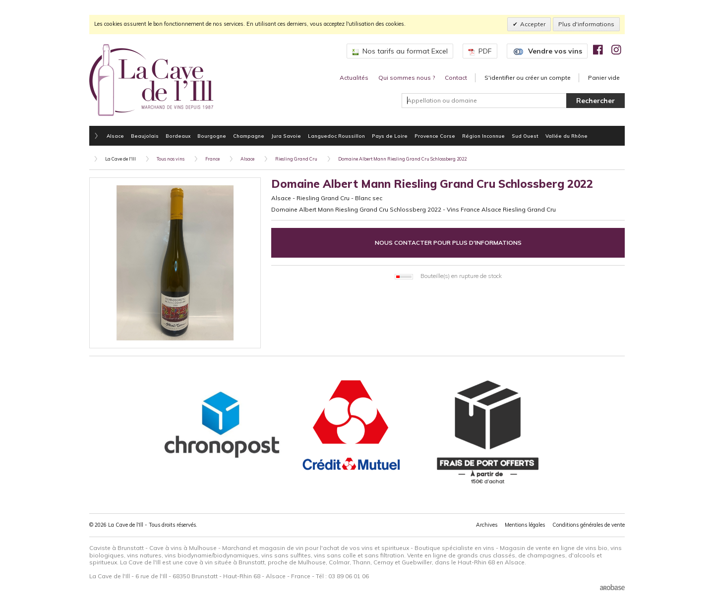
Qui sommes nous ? (406, 77)
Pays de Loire (390, 136)
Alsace (115, 136)
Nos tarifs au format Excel (400, 51)
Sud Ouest (525, 136)
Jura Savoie (286, 136)
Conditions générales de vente (588, 524)
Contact (456, 77)
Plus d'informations (586, 24)
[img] (598, 49)
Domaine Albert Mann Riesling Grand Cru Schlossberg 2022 (402, 159)
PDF (480, 51)
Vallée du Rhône (566, 136)
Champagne (248, 136)
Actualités (354, 77)
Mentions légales (525, 524)
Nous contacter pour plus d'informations (448, 242)
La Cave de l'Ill (120, 159)
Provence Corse (435, 136)
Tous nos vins (170, 159)
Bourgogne (211, 136)
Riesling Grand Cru (296, 159)
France (212, 159)
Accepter (532, 24)
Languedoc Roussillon (336, 136)
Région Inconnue (483, 136)
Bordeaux (178, 136)
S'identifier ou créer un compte (527, 77)
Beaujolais (145, 136)
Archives (486, 524)
